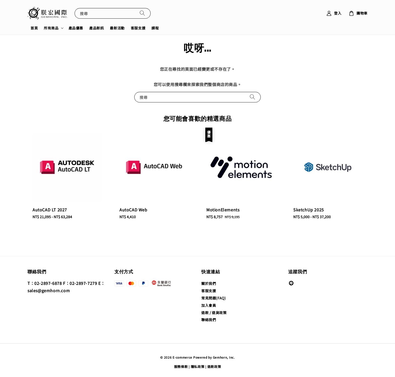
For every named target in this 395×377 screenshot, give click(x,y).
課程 (155, 27)
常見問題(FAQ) (213, 297)
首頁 (34, 27)
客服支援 (138, 27)
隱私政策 (198, 366)
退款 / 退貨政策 (213, 312)
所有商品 (51, 28)
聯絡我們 (208, 319)
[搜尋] (142, 13)
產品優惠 (76, 27)
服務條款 (181, 366)
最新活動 (117, 27)
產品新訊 (96, 27)
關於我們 (208, 283)
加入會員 (208, 305)
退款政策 (214, 366)
